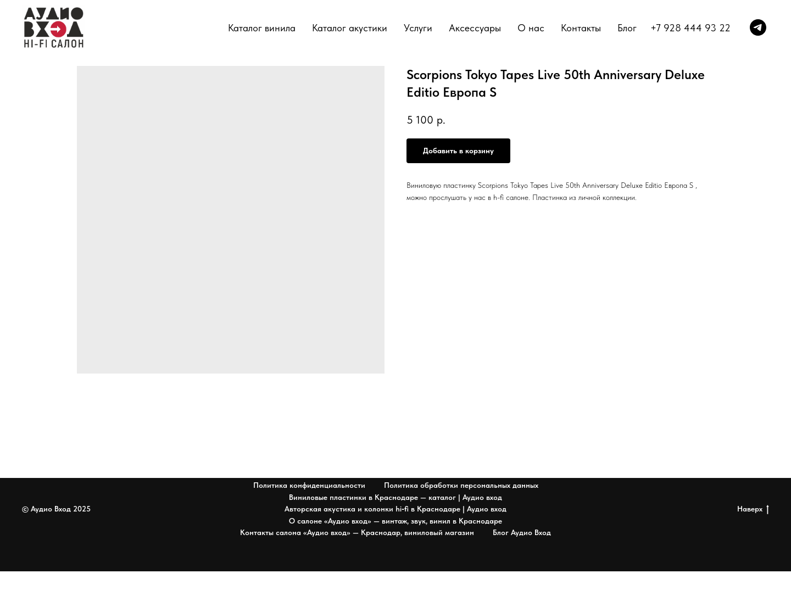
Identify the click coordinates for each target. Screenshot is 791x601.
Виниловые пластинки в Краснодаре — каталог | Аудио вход (395, 497)
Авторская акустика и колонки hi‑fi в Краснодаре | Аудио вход (395, 508)
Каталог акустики (349, 28)
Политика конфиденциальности (309, 485)
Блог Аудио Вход (522, 532)
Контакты (581, 28)
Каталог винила (262, 28)
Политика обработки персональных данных (461, 485)
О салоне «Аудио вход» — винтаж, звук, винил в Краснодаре (395, 520)
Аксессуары (475, 28)
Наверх (753, 509)
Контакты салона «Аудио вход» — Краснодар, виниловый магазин (357, 532)
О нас (530, 28)
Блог (627, 28)
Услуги (418, 28)
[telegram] (758, 27)
